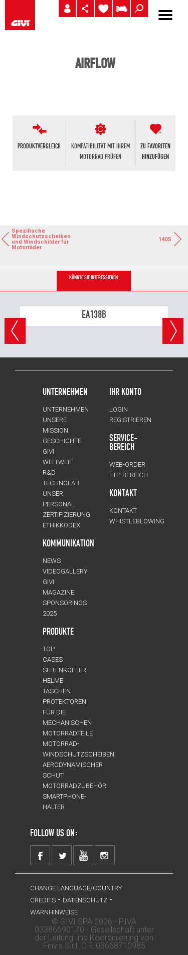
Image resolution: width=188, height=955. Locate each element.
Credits (43, 900)
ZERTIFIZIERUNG (66, 514)
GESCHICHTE (62, 441)
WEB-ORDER (127, 464)
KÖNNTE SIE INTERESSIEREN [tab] (93, 277)
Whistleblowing (136, 521)
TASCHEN (57, 691)
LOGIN (118, 409)
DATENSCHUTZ (85, 900)
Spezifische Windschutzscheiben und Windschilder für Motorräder (27, 239)
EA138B (94, 314)
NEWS (52, 560)
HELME (53, 680)
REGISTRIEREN (130, 420)
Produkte (58, 631)
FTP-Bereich (128, 475)
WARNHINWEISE (54, 912)
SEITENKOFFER (64, 670)
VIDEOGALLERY (65, 571)
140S (170, 239)
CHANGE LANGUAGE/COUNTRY (76, 888)
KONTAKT (123, 510)
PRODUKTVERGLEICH (39, 146)
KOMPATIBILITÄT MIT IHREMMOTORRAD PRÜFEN (100, 151)
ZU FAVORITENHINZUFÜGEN (155, 151)
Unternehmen (66, 409)
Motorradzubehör (74, 786)
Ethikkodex (61, 525)
